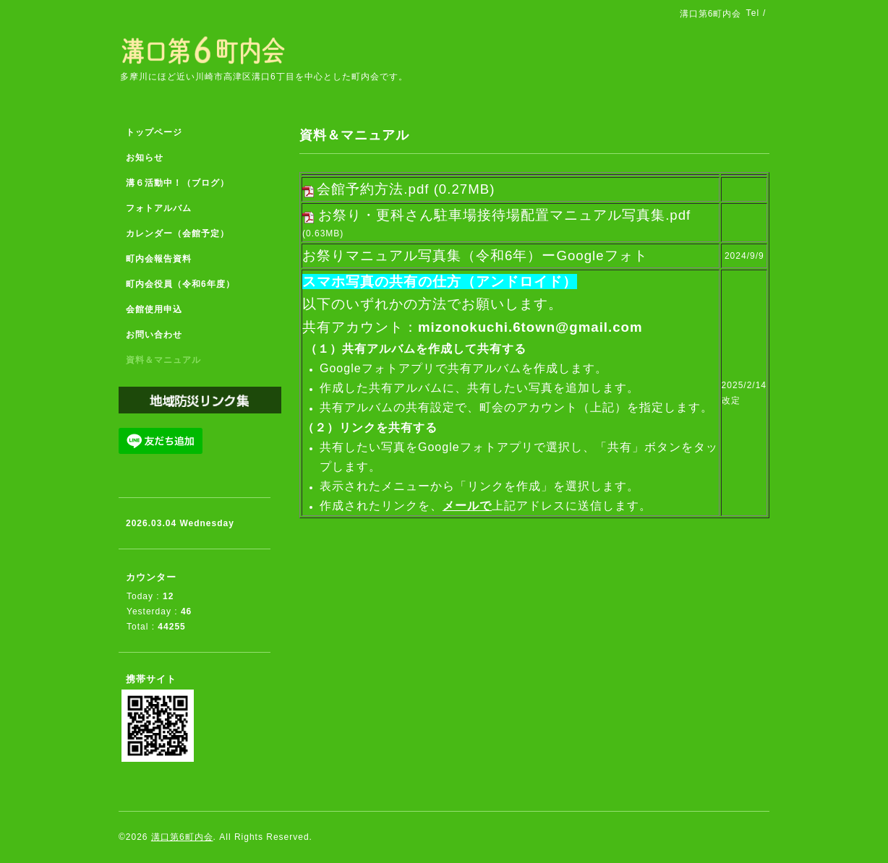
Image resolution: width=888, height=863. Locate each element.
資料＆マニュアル (163, 360)
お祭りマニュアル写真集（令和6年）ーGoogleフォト (475, 255)
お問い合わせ (154, 335)
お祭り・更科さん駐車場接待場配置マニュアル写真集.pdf (504, 215)
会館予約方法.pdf (373, 189)
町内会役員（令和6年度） (180, 284)
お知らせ (144, 158)
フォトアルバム (159, 208)
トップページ (154, 132)
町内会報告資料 (159, 259)
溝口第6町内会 (182, 837)
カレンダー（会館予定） (177, 233)
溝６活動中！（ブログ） (177, 183)
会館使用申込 (154, 309)
